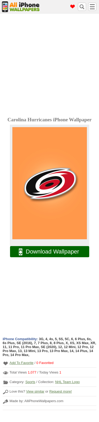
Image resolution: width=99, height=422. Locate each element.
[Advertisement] (49, 66)
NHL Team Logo (67, 382)
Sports (30, 382)
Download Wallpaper (46, 251)
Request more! (60, 391)
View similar (35, 391)
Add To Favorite (22, 363)
